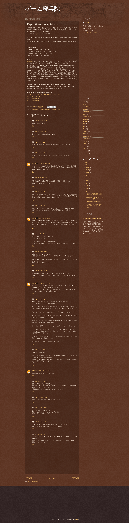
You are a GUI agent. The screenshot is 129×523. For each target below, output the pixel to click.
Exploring (41, 109)
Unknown (34, 370)
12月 (87, 167)
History (85, 121)
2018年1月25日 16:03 (41, 251)
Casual (85, 109)
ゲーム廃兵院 (42, 9)
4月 (87, 188)
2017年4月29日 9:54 (40, 205)
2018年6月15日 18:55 (41, 381)
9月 (87, 175)
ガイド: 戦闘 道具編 (33, 100)
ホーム (52, 478)
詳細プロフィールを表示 (90, 32)
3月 (87, 191)
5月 (87, 185)
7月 (87, 180)
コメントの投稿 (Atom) (34, 482)
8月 (87, 178)
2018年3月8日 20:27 (40, 349)
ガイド (85, 148)
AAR (84, 102)
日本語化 (59, 109)
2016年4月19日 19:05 (41, 121)
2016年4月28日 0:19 (40, 131)
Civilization (86, 111)
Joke (84, 126)
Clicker (85, 114)
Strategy (54, 109)
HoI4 (84, 124)
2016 (86, 165)
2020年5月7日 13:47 (40, 422)
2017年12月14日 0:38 (41, 234)
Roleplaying (47, 109)
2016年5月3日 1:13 (40, 142)
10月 (87, 172)
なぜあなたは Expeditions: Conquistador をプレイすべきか (44, 94)
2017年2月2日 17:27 (40, 191)
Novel (84, 129)
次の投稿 (28, 478)
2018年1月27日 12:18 (41, 271)
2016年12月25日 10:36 (41, 177)
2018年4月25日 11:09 (44, 370)
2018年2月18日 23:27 (45, 283)
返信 (33, 126)
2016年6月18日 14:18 (45, 163)
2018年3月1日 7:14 (40, 299)
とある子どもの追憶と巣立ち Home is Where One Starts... (94, 194)
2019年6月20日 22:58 (41, 407)
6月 (87, 183)
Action (84, 104)
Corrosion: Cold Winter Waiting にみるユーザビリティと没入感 (95, 206)
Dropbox (36, 34)
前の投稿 (75, 478)
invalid (34, 163)
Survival (85, 143)
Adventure (85, 106)
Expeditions (34, 109)
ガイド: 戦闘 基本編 (33, 98)
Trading (85, 146)
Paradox (85, 131)
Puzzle (85, 133)
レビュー (85, 151)
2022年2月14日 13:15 (41, 434)
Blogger (76, 519)
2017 (86, 162)
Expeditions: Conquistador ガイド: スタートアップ (94, 198)
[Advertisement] (93, 65)
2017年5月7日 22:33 (44, 218)
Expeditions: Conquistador (93, 201)
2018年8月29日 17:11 (41, 397)
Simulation (86, 138)
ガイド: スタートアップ (34, 96)
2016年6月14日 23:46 (41, 152)
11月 (87, 170)
